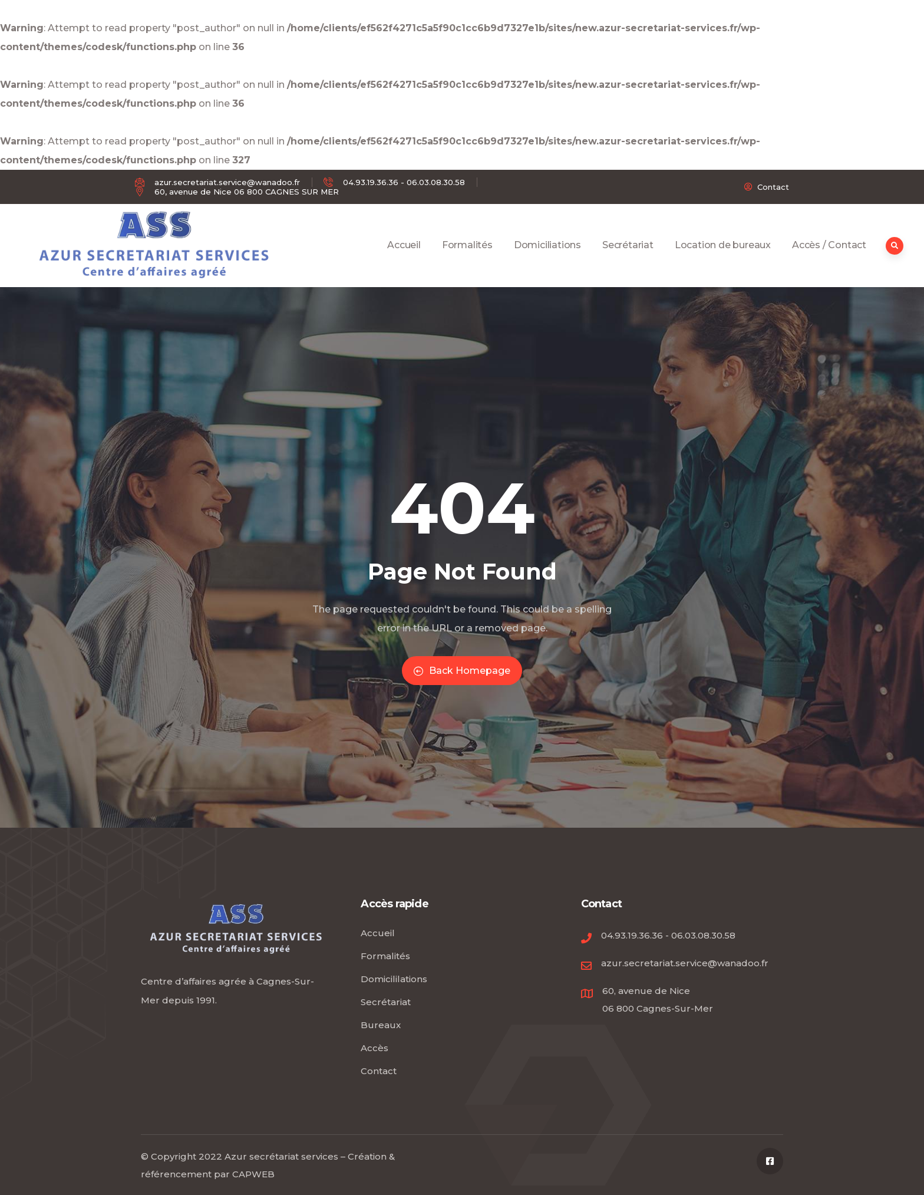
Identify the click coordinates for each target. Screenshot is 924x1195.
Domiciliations (547, 258)
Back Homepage (462, 670)
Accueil (404, 258)
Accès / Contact (829, 258)
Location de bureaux (723, 258)
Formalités (467, 258)
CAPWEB (253, 1174)
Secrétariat (628, 258)
